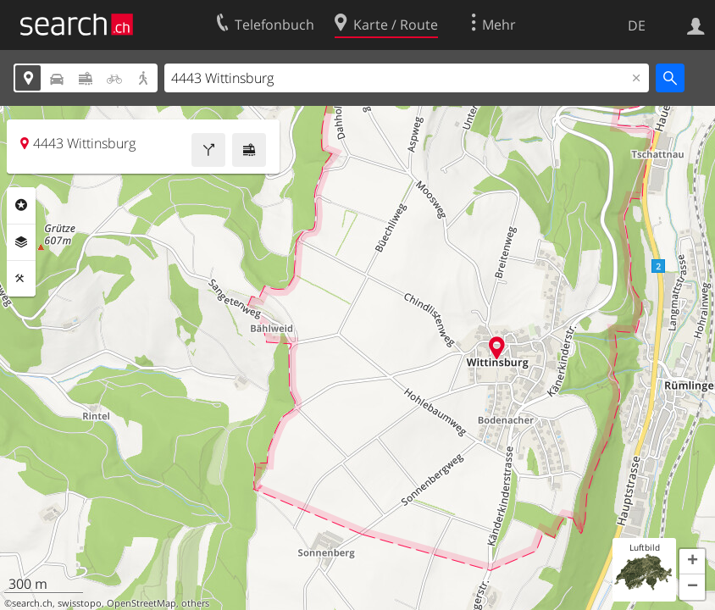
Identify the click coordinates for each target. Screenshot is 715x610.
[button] (692, 561)
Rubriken (21, 205)
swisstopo (80, 603)
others (195, 603)
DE (637, 25)
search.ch (32, 603)
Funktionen (21, 279)
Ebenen (21, 242)
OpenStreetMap (141, 603)
